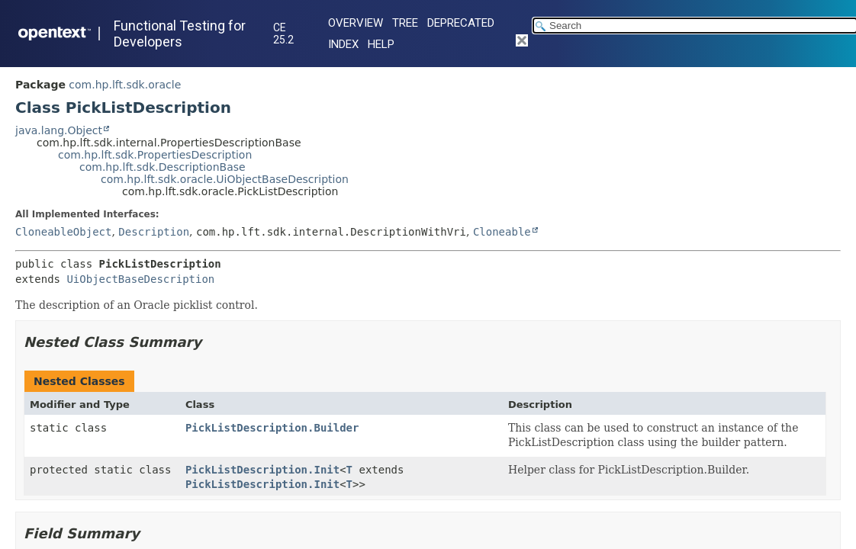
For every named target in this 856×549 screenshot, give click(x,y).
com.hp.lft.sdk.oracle (125, 85)
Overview (355, 23)
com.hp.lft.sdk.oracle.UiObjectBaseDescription (225, 179)
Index (343, 44)
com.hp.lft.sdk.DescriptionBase (162, 167)
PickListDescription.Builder (272, 428)
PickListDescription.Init (262, 470)
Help (381, 44)
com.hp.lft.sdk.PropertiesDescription (155, 155)
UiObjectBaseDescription (140, 279)
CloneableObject (63, 232)
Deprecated (460, 23)
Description (153, 232)
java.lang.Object (58, 130)
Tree (405, 23)
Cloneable (502, 232)
